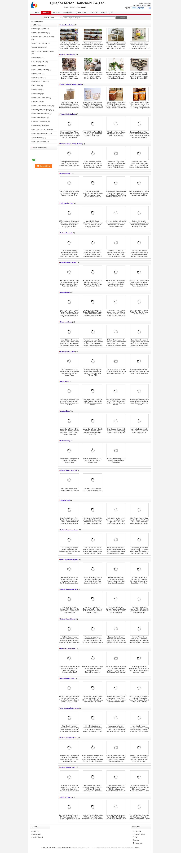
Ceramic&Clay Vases (39, 126)
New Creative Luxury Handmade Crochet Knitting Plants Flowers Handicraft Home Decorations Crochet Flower (69, 729)
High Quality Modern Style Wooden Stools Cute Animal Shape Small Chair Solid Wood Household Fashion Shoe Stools (69, 521)
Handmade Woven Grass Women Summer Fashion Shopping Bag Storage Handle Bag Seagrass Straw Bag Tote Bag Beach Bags (69, 581)
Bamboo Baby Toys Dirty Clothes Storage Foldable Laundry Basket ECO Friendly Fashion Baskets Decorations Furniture (69, 105)
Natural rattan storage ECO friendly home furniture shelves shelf (69, 460)
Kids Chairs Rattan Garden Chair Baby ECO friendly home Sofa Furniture (139, 431)
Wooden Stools (37, 102)
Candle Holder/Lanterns (40, 70)
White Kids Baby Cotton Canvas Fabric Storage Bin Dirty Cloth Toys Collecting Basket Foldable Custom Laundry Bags (92, 165)
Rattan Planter (36, 74)
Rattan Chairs (36, 90)
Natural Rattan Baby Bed (40, 98)
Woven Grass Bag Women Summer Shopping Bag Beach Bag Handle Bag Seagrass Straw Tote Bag (92, 580)
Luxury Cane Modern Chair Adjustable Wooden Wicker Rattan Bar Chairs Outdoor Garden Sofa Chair (69, 431)
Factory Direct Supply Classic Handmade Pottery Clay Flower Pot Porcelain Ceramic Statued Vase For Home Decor (69, 699)
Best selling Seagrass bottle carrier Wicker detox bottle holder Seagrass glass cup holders (69, 402)
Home (37, 13)
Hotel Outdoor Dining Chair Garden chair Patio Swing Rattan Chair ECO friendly (116, 431)
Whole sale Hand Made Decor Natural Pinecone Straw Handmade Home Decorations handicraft (69, 669)
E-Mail (135, 837)
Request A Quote (139, 5)
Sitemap (136, 840)
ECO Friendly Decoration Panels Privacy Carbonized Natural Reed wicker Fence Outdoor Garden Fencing (92, 550)
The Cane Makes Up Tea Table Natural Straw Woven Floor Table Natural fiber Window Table (69, 372)
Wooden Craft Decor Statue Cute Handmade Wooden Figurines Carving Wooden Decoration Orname (69, 758)
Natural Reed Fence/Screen (41, 106)
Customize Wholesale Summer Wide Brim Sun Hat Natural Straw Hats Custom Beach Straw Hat (69, 610)
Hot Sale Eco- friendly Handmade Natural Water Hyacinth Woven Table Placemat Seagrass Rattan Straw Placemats (116, 254)
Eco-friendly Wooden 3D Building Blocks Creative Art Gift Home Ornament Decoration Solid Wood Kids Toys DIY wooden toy (69, 789)
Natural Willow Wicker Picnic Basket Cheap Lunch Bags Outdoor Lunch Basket (92, 134)
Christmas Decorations (39, 122)
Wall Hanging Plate (38, 62)
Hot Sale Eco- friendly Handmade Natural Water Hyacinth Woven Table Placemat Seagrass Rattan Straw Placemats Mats (69, 254)
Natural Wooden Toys (39, 141)
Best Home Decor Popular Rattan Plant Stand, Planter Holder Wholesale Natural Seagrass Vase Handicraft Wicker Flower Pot (69, 313)
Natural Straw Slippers (39, 118)
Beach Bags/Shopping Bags (41, 110)
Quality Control (81, 13)
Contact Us (94, 13)
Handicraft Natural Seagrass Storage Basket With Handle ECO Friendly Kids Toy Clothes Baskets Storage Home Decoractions (69, 76)
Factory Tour (67, 13)
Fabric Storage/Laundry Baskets (43, 51)
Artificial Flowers (37, 137)
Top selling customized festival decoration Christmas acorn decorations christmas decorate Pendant (139, 669)
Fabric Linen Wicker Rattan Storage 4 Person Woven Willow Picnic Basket (116, 134)
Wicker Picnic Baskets (39, 43)
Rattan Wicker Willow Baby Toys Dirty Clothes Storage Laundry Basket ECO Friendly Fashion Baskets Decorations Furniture (92, 105)
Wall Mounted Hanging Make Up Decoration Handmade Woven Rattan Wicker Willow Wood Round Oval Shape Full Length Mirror (116, 195)
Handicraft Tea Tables (39, 82)
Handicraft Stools (37, 78)
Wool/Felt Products (38, 47)
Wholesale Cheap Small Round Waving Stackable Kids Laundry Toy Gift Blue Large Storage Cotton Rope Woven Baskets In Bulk (69, 46)
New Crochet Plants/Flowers (41, 130)
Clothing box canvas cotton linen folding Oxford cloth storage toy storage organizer (69, 163)
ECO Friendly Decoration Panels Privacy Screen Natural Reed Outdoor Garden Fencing (69, 550)
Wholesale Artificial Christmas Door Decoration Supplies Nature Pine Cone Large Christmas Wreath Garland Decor (116, 670)
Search (122, 18)
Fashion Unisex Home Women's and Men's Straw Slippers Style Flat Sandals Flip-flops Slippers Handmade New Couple (69, 640)
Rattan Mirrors (36, 58)
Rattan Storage (37, 94)
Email (149, 5)
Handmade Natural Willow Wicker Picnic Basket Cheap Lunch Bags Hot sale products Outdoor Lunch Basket (69, 134)
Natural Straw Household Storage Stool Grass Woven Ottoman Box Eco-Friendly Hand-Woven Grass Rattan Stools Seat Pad (69, 343)
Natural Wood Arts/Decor (40, 133)
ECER (137, 847)
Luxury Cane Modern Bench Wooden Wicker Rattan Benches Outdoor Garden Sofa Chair (92, 431)
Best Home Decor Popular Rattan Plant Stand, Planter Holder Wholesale (139, 312)
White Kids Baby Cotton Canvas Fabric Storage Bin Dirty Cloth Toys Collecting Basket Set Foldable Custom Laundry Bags (139, 165)
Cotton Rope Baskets (39, 29)
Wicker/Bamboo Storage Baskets (43, 37)
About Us (56, 13)
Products (46, 13)
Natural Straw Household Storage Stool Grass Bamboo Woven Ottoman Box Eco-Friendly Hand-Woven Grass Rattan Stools (93, 343)
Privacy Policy (46, 847)
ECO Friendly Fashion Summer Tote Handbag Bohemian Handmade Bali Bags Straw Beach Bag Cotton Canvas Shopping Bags (116, 582)
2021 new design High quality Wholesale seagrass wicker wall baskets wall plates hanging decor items (69, 223)
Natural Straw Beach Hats (40, 114)
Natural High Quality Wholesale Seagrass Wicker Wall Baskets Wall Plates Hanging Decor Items (92, 223)
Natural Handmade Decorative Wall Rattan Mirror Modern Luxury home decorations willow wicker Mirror (93, 195)
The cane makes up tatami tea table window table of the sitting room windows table (116, 371)
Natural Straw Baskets (39, 33)
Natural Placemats (38, 66)
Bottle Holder (36, 86)
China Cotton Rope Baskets (61, 847)
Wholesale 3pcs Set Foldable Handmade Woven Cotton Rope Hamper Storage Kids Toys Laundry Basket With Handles (116, 46)
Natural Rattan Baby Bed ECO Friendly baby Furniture (69, 489)
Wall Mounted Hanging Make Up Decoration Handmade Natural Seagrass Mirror (69, 193)
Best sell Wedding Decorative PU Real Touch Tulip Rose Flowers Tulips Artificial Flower (69, 817)
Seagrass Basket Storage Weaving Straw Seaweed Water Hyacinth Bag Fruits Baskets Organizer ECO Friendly (139, 76)
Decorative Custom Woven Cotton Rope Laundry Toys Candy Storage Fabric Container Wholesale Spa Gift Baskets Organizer (139, 46)
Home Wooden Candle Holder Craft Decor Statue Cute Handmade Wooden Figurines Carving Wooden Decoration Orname (92, 759)
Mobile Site (137, 843)
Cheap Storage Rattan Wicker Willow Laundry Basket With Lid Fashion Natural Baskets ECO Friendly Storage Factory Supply (139, 105)
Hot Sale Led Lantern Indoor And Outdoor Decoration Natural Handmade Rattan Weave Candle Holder (69, 283)
